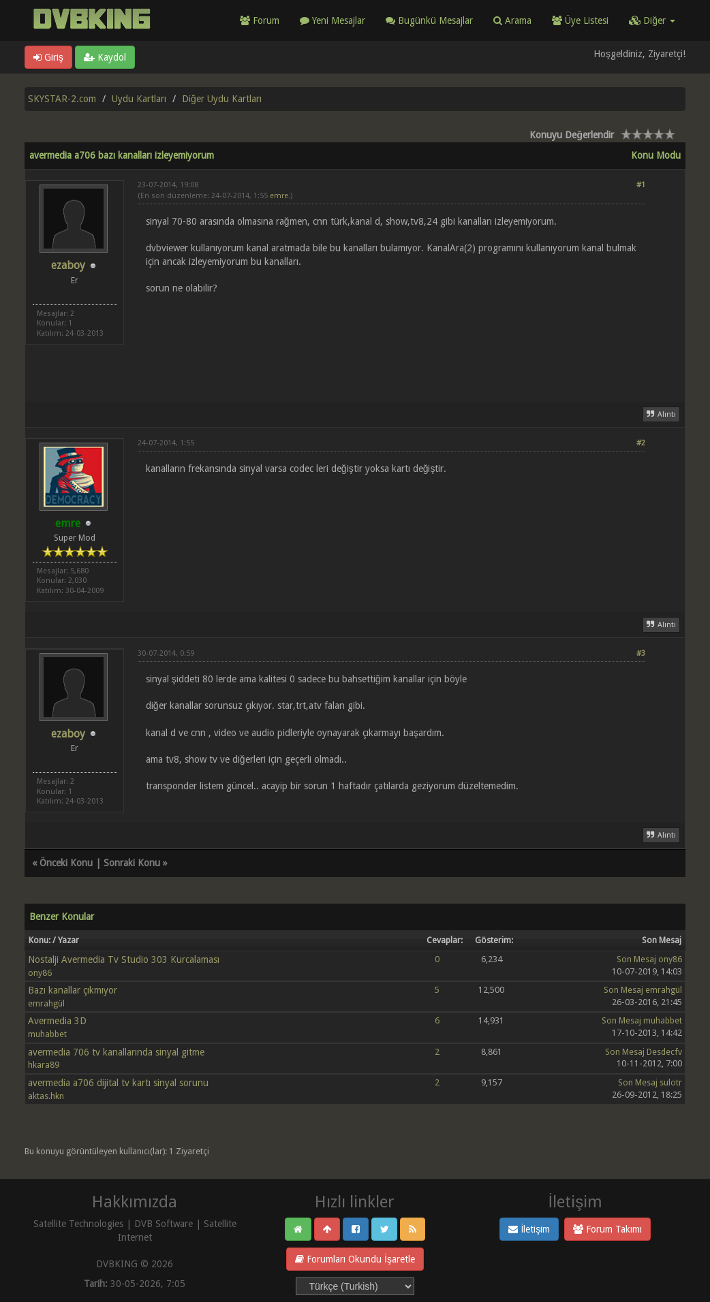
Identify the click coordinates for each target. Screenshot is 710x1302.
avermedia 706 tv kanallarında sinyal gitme (116, 1052)
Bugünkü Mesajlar (429, 20)
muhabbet (47, 1034)
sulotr (671, 1082)
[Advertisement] (391, 340)
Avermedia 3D (57, 1020)
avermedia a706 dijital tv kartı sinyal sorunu (118, 1082)
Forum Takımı (607, 1229)
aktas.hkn (46, 1096)
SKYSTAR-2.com (62, 98)
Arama (512, 20)
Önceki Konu (66, 862)
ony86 (40, 973)
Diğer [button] (652, 20)
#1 (640, 184)
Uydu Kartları (139, 98)
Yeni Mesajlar (332, 20)
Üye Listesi (580, 20)
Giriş (48, 57)
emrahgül (46, 1003)
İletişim (529, 1229)
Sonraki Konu (132, 862)
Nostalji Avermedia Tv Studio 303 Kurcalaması (123, 959)
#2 (640, 443)
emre (279, 195)
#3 (640, 653)
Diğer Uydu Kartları (222, 98)
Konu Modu (656, 155)
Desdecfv (664, 1052)
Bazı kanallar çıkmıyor (72, 990)
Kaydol (105, 57)
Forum (259, 20)
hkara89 (43, 1065)
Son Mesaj (636, 959)
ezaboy (68, 265)
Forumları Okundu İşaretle (355, 1259)
